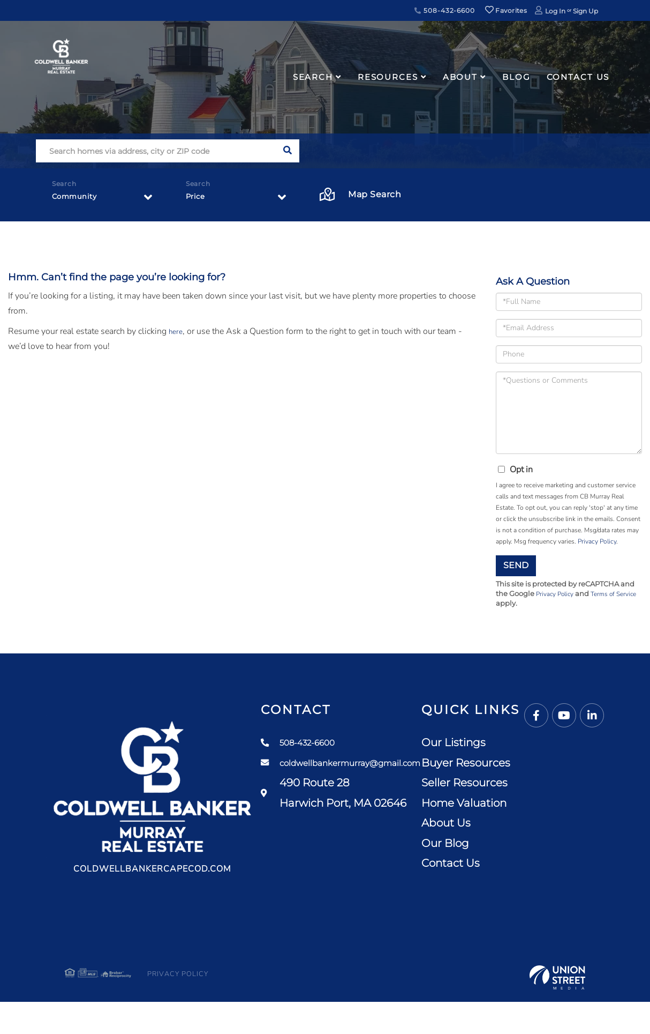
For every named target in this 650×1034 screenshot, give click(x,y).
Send (515, 565)
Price (197, 199)
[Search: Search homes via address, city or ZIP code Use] (156, 150)
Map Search (361, 195)
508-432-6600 (444, 10)
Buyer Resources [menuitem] (544, 764)
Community (79, 199)
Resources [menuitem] (388, 77)
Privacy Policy (597, 541)
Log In (555, 11)
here (177, 331)
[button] (287, 150)
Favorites (506, 10)
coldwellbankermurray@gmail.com (383, 765)
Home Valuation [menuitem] (542, 805)
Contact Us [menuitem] (578, 77)
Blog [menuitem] (516, 77)
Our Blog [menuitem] (523, 845)
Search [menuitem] (313, 77)
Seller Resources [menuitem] (543, 784)
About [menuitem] (460, 77)
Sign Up (585, 11)
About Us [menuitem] (524, 825)
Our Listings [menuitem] (532, 744)
